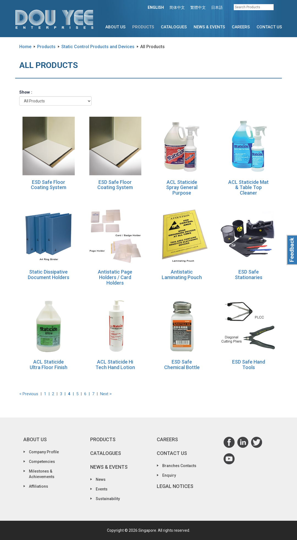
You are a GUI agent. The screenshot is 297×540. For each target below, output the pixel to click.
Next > (106, 393)
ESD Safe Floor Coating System (48, 184)
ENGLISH (156, 7)
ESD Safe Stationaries (248, 274)
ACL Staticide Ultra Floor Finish (48, 364)
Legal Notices (175, 486)
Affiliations (38, 486)
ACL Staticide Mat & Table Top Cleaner (248, 187)
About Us (115, 26)
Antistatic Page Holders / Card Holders (115, 277)
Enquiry (169, 475)
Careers (241, 26)
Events (102, 489)
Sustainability (108, 499)
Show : (25, 92)
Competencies (42, 461)
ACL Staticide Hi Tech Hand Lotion (115, 364)
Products (143, 26)
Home (25, 46)
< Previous (28, 393)
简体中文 (177, 7)
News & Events (209, 26)
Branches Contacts (179, 465)
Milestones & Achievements (41, 474)
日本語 (217, 7)
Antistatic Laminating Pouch (182, 274)
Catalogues (174, 26)
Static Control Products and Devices (97, 46)
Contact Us (269, 26)
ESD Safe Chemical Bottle (182, 364)
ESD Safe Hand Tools (248, 364)
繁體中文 (198, 7)
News (101, 479)
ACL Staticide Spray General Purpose (181, 187)
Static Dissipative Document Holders (48, 274)
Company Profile (44, 452)
